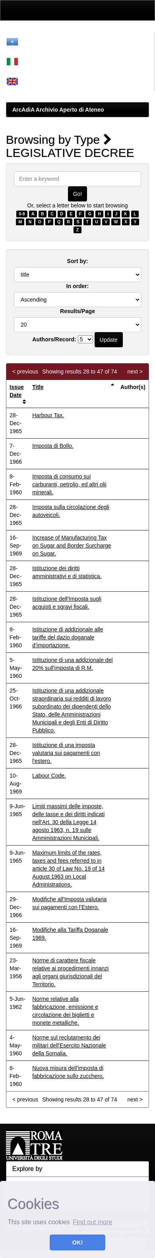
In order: (77, 286)
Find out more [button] (92, 1222)
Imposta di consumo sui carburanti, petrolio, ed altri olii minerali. (69, 484)
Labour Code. (49, 775)
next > (135, 371)
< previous (25, 371)
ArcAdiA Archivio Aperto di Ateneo (58, 109)
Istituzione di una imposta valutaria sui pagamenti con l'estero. (66, 753)
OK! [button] (77, 1242)
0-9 (22, 213)
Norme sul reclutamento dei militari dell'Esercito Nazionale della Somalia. (69, 1045)
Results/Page (77, 311)
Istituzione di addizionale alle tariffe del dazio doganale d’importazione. (67, 637)
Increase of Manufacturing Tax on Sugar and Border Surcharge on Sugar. (71, 545)
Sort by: (77, 261)
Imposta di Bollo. (53, 446)
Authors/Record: (54, 339)
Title (38, 387)
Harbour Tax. (48, 415)
